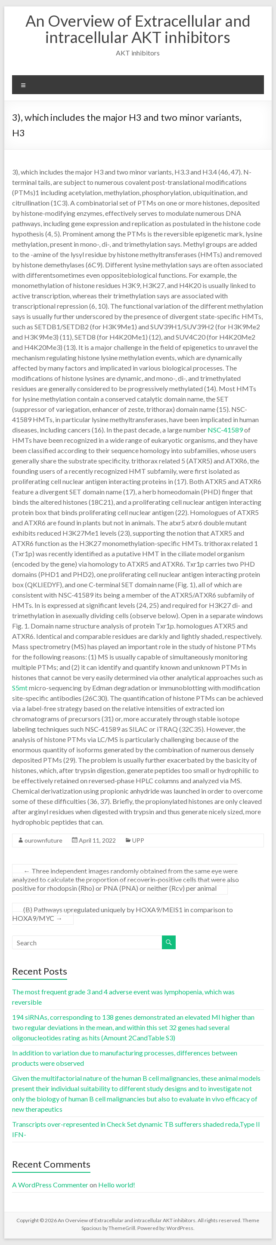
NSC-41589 (225, 430)
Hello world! (116, 1185)
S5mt (20, 688)
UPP (138, 840)
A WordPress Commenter (50, 1185)
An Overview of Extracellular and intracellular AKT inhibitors (138, 28)
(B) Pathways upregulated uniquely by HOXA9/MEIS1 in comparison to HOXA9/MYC (122, 913)
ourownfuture (43, 840)
